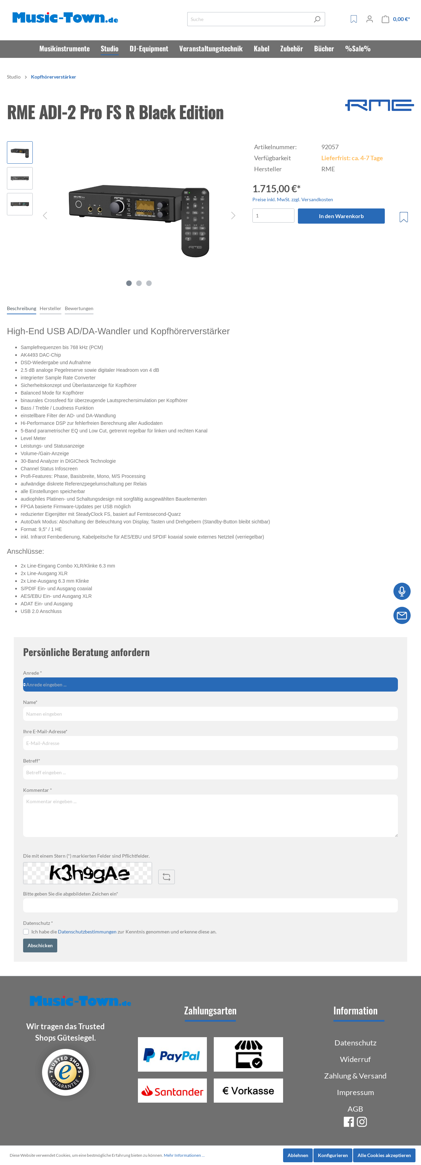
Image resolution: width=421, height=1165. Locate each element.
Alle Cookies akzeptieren (384, 1155)
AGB (355, 1108)
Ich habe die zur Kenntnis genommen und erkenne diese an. (124, 931)
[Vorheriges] (45, 215)
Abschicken (40, 945)
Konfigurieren (333, 1155)
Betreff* (31, 761)
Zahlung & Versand (355, 1075)
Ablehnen (298, 1155)
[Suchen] (317, 19)
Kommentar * (37, 790)
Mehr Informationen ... (184, 1155)
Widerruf (355, 1059)
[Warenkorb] (396, 19)
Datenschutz (355, 1042)
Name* (30, 702)
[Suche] (248, 19)
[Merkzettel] (354, 18)
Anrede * (32, 673)
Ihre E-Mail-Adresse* (45, 731)
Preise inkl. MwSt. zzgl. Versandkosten (292, 199)
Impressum (355, 1092)
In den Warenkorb (341, 216)
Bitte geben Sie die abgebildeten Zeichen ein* (70, 894)
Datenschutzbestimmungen (87, 931)
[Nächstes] (233, 215)
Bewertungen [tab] (79, 308)
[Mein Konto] (370, 18)
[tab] (21, 308)
